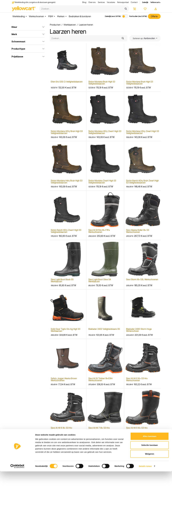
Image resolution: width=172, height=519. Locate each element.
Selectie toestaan (149, 492)
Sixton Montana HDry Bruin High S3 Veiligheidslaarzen (67, 132)
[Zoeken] (125, 8)
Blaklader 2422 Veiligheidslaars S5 (104, 329)
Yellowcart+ (155, 2)
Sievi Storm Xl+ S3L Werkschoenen (142, 279)
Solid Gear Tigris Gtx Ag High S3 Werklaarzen (65, 330)
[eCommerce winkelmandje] (135, 9)
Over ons (92, 2)
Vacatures (111, 2)
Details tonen (145, 514)
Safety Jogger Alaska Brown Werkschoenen (64, 379)
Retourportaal (123, 2)
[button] (145, 38)
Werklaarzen (70, 24)
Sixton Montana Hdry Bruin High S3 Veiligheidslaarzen (66, 181)
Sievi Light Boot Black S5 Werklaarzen (62, 280)
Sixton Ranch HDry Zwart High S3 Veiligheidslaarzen (66, 231)
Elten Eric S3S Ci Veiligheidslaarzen (67, 82)
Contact (134, 2)
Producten (55, 24)
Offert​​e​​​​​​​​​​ (154, 16)
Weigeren (149, 501)
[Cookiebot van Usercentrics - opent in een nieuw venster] (17, 514)
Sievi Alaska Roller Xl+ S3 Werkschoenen (137, 231)
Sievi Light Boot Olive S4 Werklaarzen (99, 280)
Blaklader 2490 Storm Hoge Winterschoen (139, 330)
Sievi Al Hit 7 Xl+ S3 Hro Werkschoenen (99, 429)
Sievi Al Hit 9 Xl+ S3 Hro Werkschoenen (137, 429)
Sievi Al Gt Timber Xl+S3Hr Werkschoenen (100, 379)
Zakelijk (145, 2)
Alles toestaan (149, 484)
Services (101, 2)
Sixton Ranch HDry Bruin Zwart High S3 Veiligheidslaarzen (142, 181)
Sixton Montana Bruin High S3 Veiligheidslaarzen (101, 83)
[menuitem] (19, 16)
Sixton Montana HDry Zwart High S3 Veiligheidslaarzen (104, 132)
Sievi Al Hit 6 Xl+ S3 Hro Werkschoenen (137, 379)
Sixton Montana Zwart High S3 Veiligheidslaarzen (102, 181)
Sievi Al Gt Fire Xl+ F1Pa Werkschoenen (99, 231)
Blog (84, 2)
